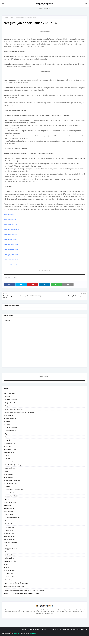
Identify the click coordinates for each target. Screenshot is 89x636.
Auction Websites (10, 393)
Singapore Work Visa (11, 549)
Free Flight (8, 446)
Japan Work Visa (10, 468)
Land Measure (9, 474)
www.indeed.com (10, 219)
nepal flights (9, 514)
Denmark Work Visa (11, 427)
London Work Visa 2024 (12, 496)
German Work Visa (10, 449)
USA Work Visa (9, 577)
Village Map (8, 580)
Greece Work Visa (10, 452)
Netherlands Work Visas (12, 518)
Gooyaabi (33, 633)
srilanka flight (9, 558)
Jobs (14, 278)
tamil (6, 564)
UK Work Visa (9, 573)
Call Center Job (9, 415)
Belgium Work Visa (10, 403)
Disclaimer (55, 629)
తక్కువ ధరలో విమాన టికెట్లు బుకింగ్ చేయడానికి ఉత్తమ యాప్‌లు (22, 593)
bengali (7, 406)
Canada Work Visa (10, 418)
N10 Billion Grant (10, 511)
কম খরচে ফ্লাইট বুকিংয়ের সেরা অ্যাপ (14, 586)
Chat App (7, 424)
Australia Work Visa (11, 400)
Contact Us (84, 629)
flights (7, 437)
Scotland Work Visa (11, 542)
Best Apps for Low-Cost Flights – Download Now (19, 412)
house (7, 455)
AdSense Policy (34, 629)
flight (6, 434)
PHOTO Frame (9, 530)
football (7, 440)
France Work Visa (10, 443)
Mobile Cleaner (9, 508)
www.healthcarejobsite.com (13, 265)
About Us (24, 629)
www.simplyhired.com (11, 229)
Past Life (7, 521)
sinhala (7, 552)
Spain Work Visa (10, 555)
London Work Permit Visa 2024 (14, 490)
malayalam (8, 505)
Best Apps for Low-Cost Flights (14, 409)
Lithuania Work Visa (11, 483)
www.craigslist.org (10, 234)
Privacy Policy (64, 629)
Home (5, 17)
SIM (6, 545)
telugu (7, 567)
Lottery (7, 499)
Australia (7, 396)
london (7, 486)
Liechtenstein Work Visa (12, 480)
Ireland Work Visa (10, 462)
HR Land (7, 459)
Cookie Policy (45, 629)
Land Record (9, 477)
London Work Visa (10, 493)
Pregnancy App (9, 533)
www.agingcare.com (11, 245)
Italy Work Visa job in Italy (13, 465)
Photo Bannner (9, 527)
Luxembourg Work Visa (12, 502)
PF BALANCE (8, 524)
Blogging (16, 633)
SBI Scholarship (10, 539)
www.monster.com (10, 224)
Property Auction (10, 536)
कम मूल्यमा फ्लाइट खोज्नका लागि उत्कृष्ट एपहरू (16, 583)
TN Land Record (10, 570)
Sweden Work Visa (10, 561)
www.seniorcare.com (11, 239)
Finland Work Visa (10, 431)
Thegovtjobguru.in (44, 3)
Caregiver (11, 17)
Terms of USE (75, 629)
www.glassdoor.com (11, 250)
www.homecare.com (11, 260)
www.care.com (9, 214)
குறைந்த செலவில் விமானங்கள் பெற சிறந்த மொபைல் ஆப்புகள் (24, 590)
